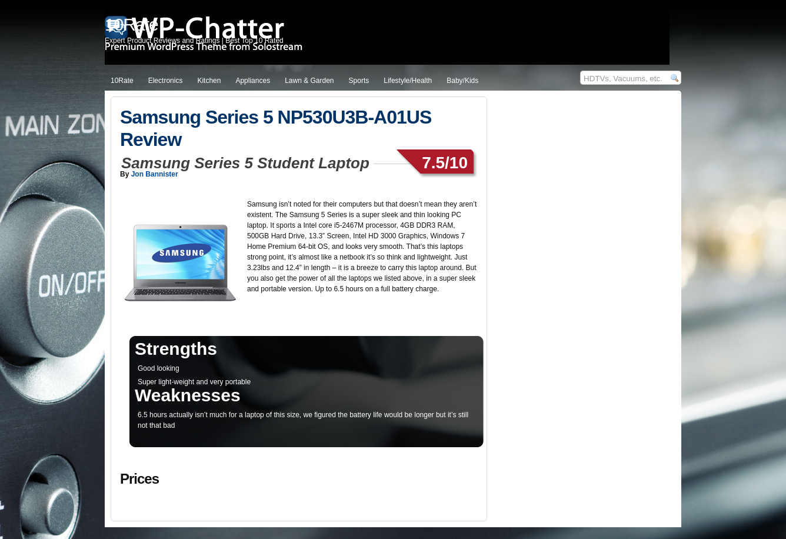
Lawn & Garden (309, 80)
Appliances (252, 80)
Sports (359, 80)
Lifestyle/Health (408, 80)
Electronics (165, 80)
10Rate (122, 80)
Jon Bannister (154, 174)
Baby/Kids (462, 80)
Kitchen (209, 80)
